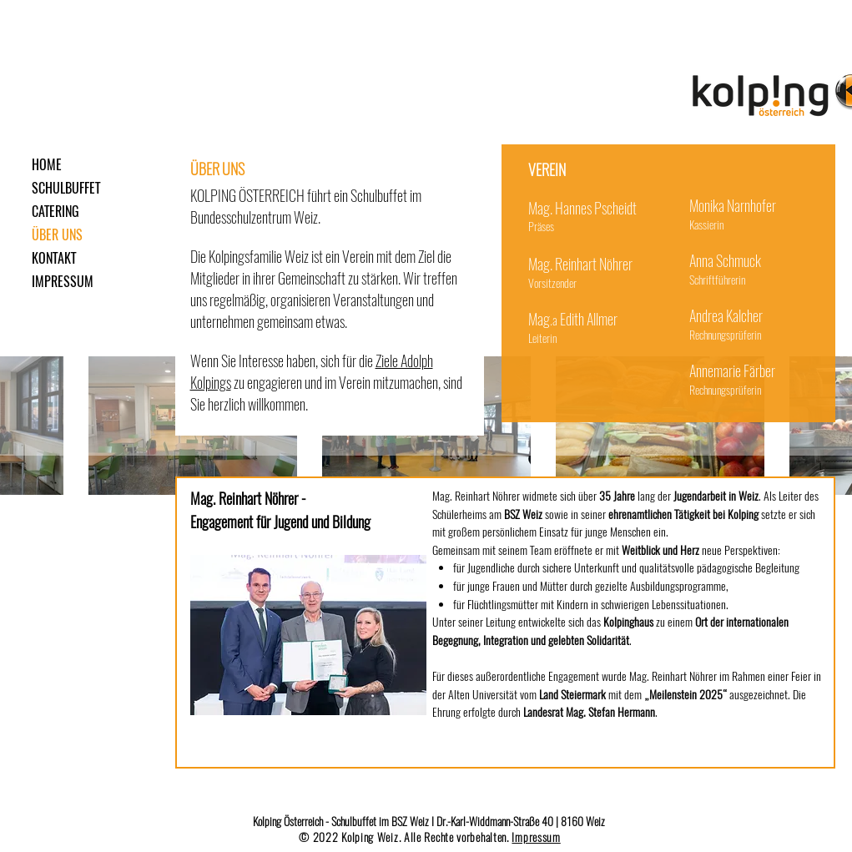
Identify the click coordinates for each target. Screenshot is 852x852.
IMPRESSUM (62, 281)
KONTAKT (54, 258)
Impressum (536, 837)
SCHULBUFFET (66, 188)
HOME (47, 165)
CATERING (55, 211)
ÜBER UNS (57, 235)
